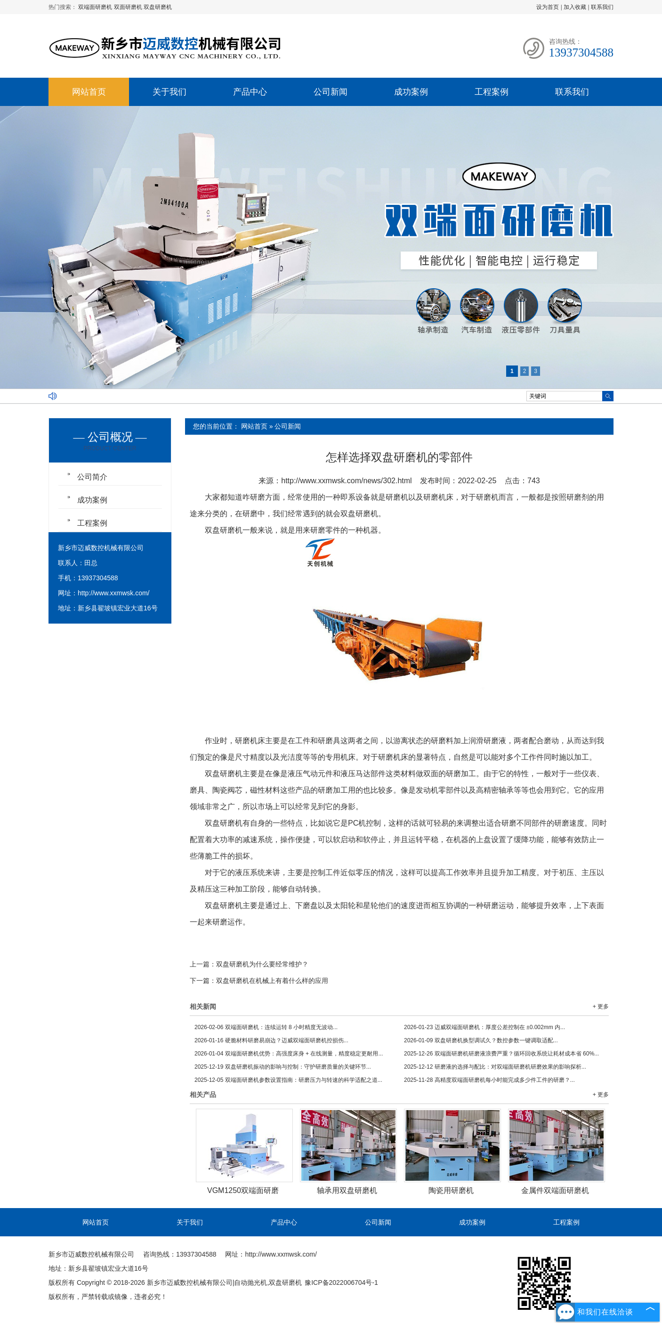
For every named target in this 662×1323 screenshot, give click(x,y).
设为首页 (547, 7)
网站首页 (89, 92)
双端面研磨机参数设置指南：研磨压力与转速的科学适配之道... (288, 1080)
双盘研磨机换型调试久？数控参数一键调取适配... (481, 1040)
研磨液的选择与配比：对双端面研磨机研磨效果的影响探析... (495, 1066)
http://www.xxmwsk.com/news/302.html (346, 481)
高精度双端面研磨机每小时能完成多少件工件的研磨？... (489, 1080)
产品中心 (250, 92)
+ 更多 (601, 1006)
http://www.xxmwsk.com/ (113, 593)
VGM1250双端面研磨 (243, 1190)
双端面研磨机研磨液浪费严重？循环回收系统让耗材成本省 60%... (501, 1053)
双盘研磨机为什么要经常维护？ (262, 964)
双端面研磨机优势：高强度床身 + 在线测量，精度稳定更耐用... (288, 1053)
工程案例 (492, 92)
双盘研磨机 (158, 7)
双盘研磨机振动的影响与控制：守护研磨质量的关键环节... (282, 1066)
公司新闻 (330, 92)
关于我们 (169, 92)
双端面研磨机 (95, 7)
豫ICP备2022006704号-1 (341, 1282)
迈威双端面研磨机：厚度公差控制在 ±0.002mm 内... (484, 1027)
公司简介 (92, 477)
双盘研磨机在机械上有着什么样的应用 (272, 980)
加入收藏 (575, 7)
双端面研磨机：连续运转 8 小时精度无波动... (266, 1027)
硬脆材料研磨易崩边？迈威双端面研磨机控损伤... (271, 1040)
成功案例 (411, 92)
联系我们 (602, 7)
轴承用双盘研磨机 (347, 1190)
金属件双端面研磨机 (555, 1190)
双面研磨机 (129, 7)
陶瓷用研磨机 (451, 1190)
